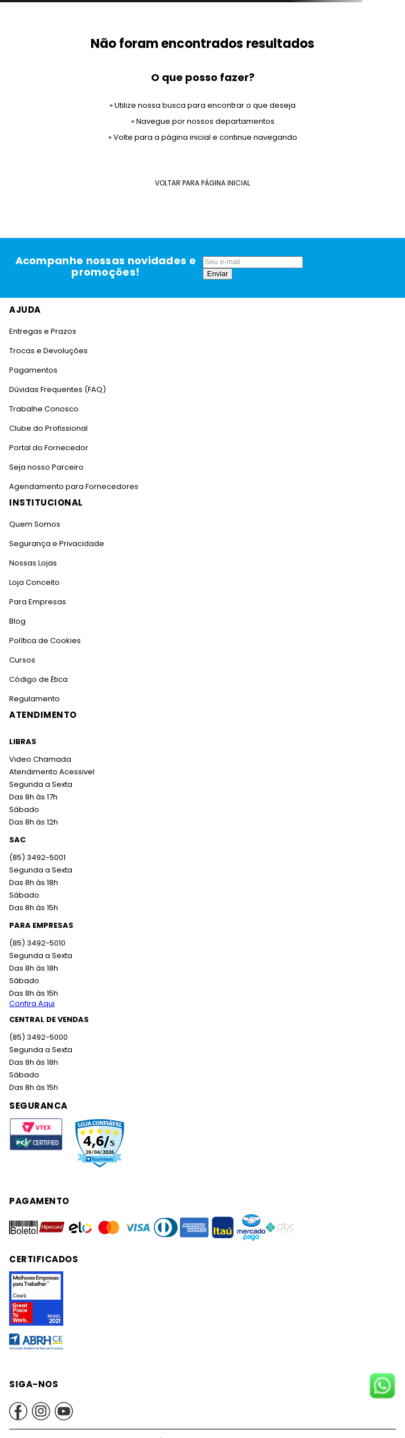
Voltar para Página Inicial (202, 183)
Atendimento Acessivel (50, 771)
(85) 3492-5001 (36, 857)
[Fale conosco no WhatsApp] (382, 1387)
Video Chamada (39, 759)
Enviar (217, 273)
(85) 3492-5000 (38, 1037)
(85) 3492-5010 (36, 943)
